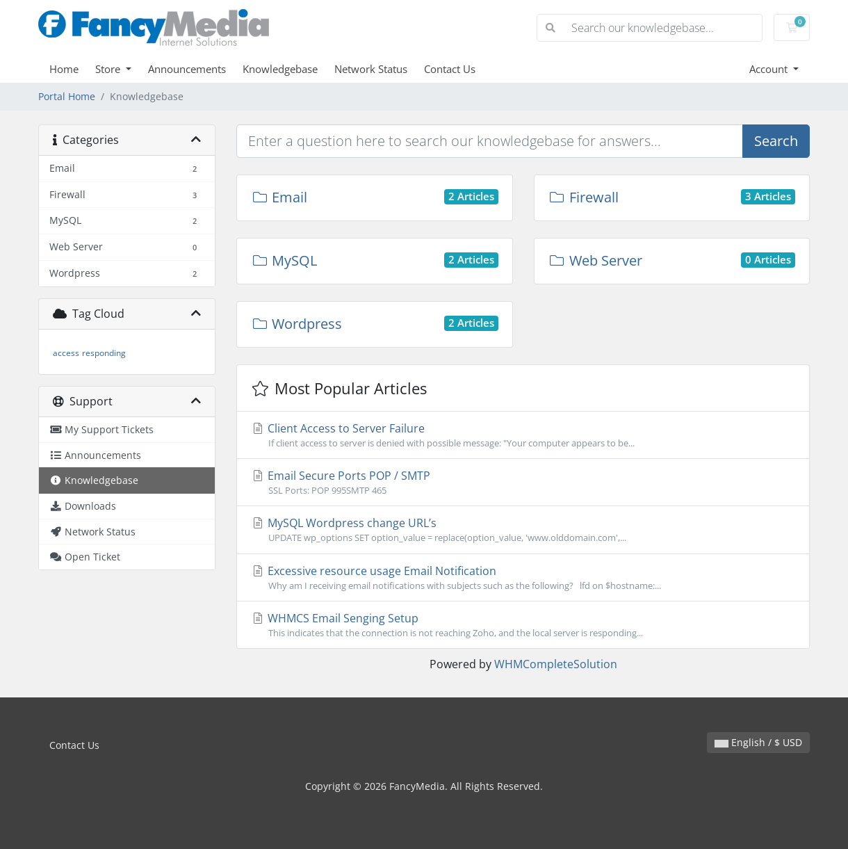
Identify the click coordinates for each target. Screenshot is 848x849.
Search (776, 140)
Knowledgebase (280, 69)
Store (109, 69)
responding (104, 353)
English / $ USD (758, 742)
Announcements (187, 69)
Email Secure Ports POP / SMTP (523, 482)
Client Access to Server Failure (523, 435)
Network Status (370, 69)
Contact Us (449, 69)
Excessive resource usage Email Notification (523, 577)
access (66, 353)
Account (769, 69)
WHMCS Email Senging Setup (523, 625)
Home (64, 69)
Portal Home (66, 96)
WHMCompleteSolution (555, 664)
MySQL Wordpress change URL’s (523, 529)
